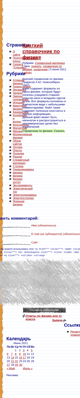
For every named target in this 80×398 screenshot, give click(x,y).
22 (16, 361)
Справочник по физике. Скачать (43, 131)
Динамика (19, 89)
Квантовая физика (19, 107)
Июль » (27, 368)
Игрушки (18, 102)
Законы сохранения (20, 98)
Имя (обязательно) (43, 225)
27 (8, 364)
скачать (36, 66)
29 (16, 364)
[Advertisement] (23, 272)
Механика (19, 131)
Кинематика (20, 112)
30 (20, 364)
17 (24, 357)
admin (28, 72)
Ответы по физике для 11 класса (44, 316)
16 (20, 357)
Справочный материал (50, 63)
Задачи (17, 93)
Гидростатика (22, 86)
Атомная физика (18, 82)
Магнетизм (20, 128)
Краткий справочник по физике (41, 51)
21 (12, 361)
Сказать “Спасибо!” (20, 66)
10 (24, 354)
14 (12, 357)
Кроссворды (21, 124)
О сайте (16, 53)
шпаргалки (41, 69)
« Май (11, 368)
